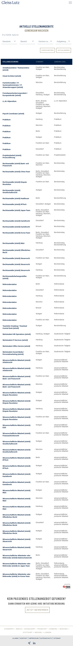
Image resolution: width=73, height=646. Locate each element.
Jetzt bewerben (37, 610)
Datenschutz (46, 638)
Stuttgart (27, 632)
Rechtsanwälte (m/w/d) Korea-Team (16, 233)
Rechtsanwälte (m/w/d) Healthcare (16, 198)
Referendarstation (10, 284)
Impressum (34, 638)
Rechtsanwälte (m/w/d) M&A (13, 243)
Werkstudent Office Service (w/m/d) (16, 346)
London (48, 632)
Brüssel (38, 632)
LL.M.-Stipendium (9, 101)
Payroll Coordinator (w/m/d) (13, 114)
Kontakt (23, 638)
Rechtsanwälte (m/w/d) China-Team (16, 172)
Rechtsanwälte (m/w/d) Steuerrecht (16, 258)
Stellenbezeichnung (10, 62)
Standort (39, 62)
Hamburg (53, 629)
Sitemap (57, 638)
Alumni (15, 638)
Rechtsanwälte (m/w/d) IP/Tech (14, 204)
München (64, 629)
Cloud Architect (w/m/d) (12, 76)
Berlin (19, 629)
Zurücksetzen (47, 50)
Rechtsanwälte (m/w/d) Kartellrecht (16, 221)
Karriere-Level (60, 62)
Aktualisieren (64, 50)
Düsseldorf (29, 629)
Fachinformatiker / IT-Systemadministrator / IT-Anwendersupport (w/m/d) (13, 85)
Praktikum (7, 120)
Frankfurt (42, 629)
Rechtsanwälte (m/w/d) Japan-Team (16, 210)
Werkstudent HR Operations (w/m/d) (17, 334)
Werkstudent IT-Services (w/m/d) (15, 340)
